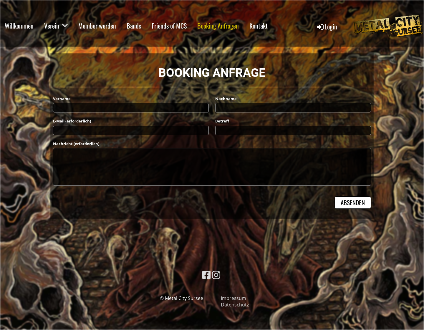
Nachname (226, 98)
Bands (134, 25)
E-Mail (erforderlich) (72, 121)
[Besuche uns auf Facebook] (206, 274)
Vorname (62, 98)
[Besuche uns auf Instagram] (216, 274)
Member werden (97, 25)
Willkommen (19, 25)
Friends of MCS (169, 25)
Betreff (222, 121)
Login (326, 26)
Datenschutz (235, 304)
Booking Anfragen (218, 25)
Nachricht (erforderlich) (76, 143)
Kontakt (258, 25)
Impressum (233, 298)
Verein (56, 25)
